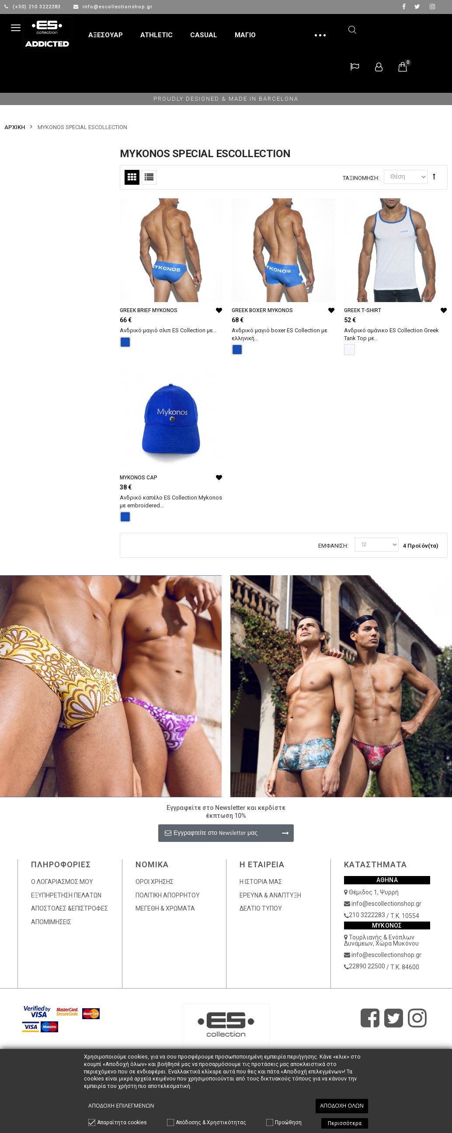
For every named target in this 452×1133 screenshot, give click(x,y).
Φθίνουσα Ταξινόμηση (434, 176)
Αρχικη (14, 127)
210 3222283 (367, 915)
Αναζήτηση (352, 28)
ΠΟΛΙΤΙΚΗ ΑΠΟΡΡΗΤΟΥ (168, 895)
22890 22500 (367, 966)
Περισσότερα (345, 1123)
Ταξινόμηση (360, 178)
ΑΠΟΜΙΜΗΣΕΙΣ (51, 922)
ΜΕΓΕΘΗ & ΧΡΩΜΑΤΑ (165, 908)
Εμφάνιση (332, 545)
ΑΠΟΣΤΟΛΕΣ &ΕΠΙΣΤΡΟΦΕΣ (69, 908)
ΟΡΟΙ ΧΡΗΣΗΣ (155, 882)
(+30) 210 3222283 (33, 7)
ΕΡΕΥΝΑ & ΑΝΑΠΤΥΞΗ (270, 895)
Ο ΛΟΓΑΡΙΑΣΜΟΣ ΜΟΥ (62, 882)
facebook (404, 7)
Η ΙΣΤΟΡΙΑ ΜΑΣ (261, 882)
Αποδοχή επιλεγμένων (121, 1105)
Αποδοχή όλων (342, 1105)
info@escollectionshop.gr (113, 7)
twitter (417, 7)
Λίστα (149, 177)
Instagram (432, 7)
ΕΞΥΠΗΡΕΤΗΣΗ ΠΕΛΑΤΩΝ (66, 895)
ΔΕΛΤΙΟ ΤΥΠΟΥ (261, 908)
